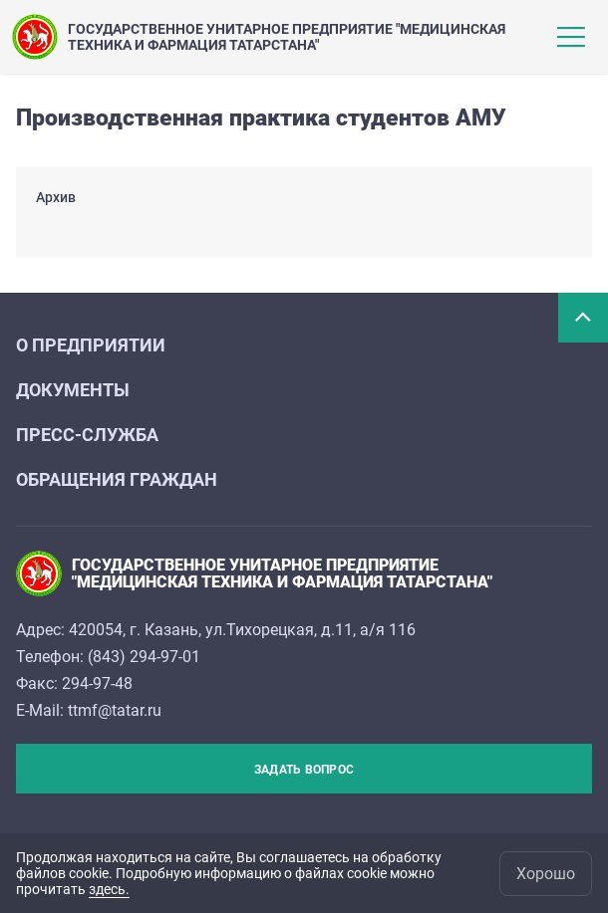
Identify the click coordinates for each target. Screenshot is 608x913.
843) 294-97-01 (146, 656)
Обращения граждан (116, 479)
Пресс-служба (87, 434)
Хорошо (545, 873)
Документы (73, 389)
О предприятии (90, 345)
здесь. (109, 889)
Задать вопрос (304, 770)
